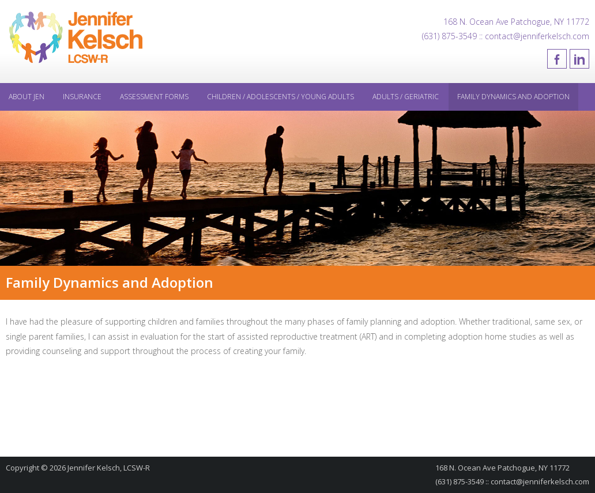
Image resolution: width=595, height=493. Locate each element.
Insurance (82, 96)
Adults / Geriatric (405, 96)
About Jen (26, 96)
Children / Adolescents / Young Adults (280, 96)
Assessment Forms (154, 96)
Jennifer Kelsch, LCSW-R (108, 467)
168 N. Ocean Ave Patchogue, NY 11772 (516, 21)
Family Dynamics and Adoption (513, 96)
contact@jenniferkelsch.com (540, 481)
